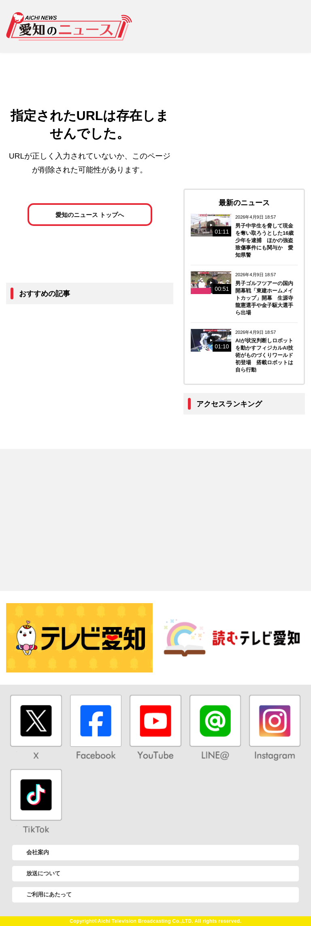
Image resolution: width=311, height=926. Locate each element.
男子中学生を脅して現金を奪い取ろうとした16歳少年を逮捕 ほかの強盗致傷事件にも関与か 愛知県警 (264, 240)
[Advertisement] (224, 26)
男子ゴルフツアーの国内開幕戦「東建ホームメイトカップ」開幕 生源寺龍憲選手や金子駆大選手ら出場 (264, 298)
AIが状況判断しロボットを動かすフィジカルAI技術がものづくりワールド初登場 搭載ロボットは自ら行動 (264, 355)
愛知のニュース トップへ (89, 214)
